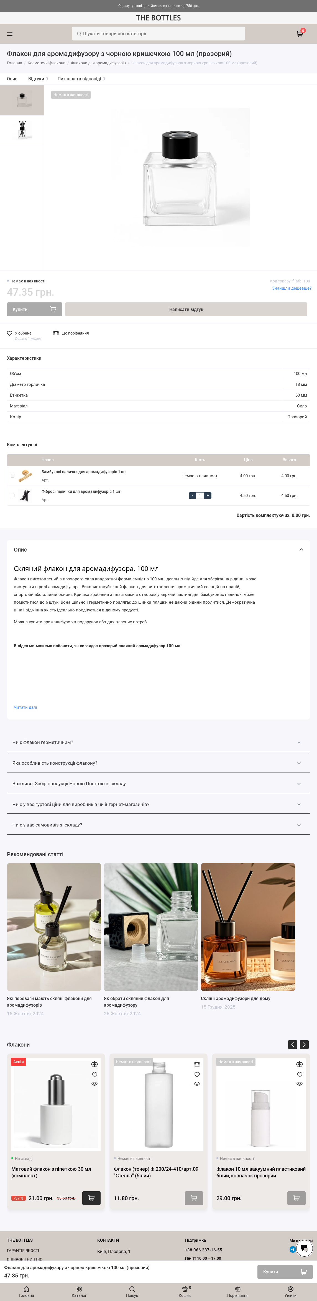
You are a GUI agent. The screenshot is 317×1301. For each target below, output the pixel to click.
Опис (12, 78)
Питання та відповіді (81, 78)
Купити (91, 1198)
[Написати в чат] (304, 1248)
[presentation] (292, 1045)
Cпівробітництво (25, 1259)
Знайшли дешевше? (291, 288)
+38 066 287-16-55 (203, 1250)
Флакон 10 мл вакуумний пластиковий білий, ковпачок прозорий (261, 1172)
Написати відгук (186, 309)
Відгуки (38, 78)
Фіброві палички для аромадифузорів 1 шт (81, 491)
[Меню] (17, 34)
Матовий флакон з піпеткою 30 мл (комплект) (51, 1172)
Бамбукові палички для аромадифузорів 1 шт (84, 472)
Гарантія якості (23, 1250)
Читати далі (25, 707)
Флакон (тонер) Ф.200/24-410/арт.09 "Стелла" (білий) (156, 1172)
